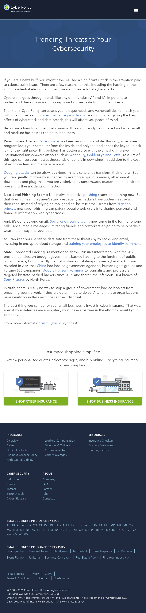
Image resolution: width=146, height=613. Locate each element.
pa (92, 530)
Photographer (16, 551)
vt (129, 530)
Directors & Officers (57, 445)
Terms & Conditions (19, 578)
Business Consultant (58, 557)
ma (119, 525)
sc (102, 530)
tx (118, 530)
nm (50, 530)
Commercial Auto (56, 450)
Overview (13, 440)
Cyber (10, 445)
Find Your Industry (114, 557)
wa (9, 534)
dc (46, 525)
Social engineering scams (70, 221)
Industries (13, 479)
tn (113, 530)
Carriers (12, 484)
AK (13, 525)
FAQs (46, 484)
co (35, 525)
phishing (90, 194)
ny (57, 530)
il (77, 525)
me (106, 525)
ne (28, 530)
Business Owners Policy (22, 455)
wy (26, 534)
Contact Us (50, 498)
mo (15, 530)
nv (33, 530)
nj (44, 530)
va (134, 530)
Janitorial (34, 557)
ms (9, 530)
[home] (18, 8)
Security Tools (15, 493)
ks (90, 525)
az (18, 525)
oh (74, 530)
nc (62, 530)
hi (67, 525)
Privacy (34, 574)
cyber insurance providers (61, 115)
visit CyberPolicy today (58, 322)
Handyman (61, 551)
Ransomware (49, 141)
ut (124, 530)
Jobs (45, 493)
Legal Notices (15, 574)
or (87, 530)
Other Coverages (56, 455)
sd (108, 530)
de (52, 525)
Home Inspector (101, 551)
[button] (136, 10)
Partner (47, 489)
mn (131, 525)
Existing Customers (100, 445)
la (100, 525)
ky (95, 525)
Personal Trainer (39, 551)
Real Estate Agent (87, 557)
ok (81, 530)
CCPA (48, 574)
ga (62, 525)
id (72, 525)
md (112, 525)
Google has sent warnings (63, 270)
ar (23, 525)
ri (97, 530)
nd (68, 530)
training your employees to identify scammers (104, 243)
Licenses (43, 578)
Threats (11, 489)
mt (22, 530)
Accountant (79, 551)
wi (20, 534)
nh (39, 530)
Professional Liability (20, 459)
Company (49, 479)
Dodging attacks (16, 172)
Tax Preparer (124, 551)
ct (40, 525)
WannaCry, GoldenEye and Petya (95, 154)
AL (8, 525)
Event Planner (16, 557)
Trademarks (62, 578)
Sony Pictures (14, 279)
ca (29, 525)
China (41, 265)
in (81, 525)
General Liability (17, 450)
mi (125, 525)
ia (85, 525)
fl (57, 525)
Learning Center (98, 450)
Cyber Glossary (16, 498)
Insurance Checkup (100, 440)
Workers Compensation (60, 440)
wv (15, 534)
